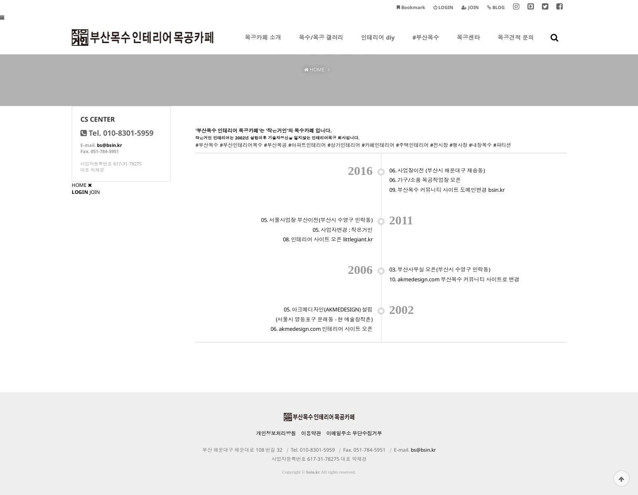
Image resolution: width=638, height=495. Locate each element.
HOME (79, 185)
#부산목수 (425, 43)
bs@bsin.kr (109, 145)
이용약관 (311, 433)
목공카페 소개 (263, 43)
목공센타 (468, 43)
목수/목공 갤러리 (321, 43)
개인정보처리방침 (276, 433)
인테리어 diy (378, 43)
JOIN (94, 192)
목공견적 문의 (516, 43)
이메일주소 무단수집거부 (354, 433)
